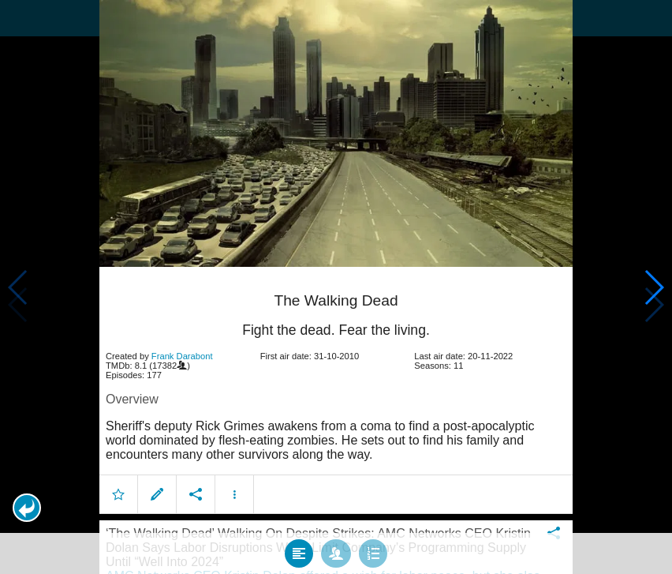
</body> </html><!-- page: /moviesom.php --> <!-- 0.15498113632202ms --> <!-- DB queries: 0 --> (336, 287)
